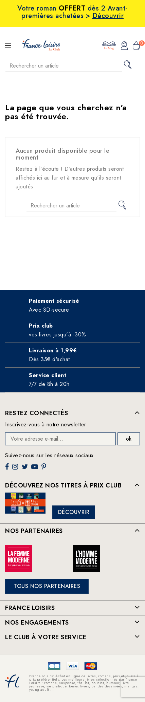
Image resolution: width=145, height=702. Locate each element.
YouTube (35, 469)
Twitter (26, 469)
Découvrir (74, 512)
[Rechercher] (63, 66)
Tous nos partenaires (47, 586)
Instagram (16, 469)
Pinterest (44, 469)
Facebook (8, 469)
